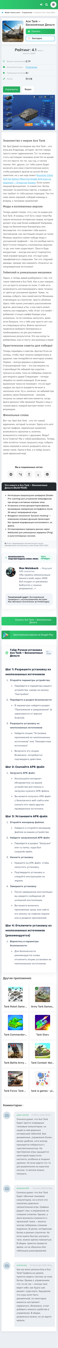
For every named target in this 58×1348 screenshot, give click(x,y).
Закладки (35, 38)
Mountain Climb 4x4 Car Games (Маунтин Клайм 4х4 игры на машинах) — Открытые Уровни (28, 179)
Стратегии (31, 67)
